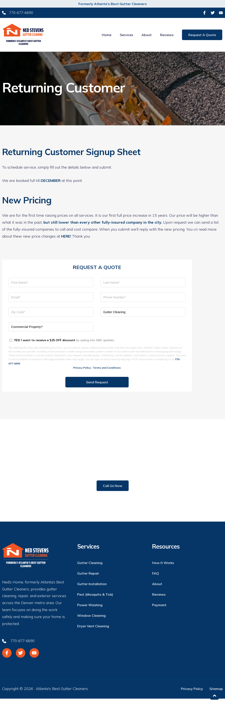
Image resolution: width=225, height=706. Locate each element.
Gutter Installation (92, 590)
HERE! (66, 241)
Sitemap (216, 696)
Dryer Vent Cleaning (93, 632)
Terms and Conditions (107, 374)
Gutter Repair (88, 580)
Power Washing (89, 611)
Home (107, 38)
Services (127, 38)
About (147, 38)
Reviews (167, 38)
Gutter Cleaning (89, 569)
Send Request (97, 389)
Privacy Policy (82, 374)
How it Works (163, 569)
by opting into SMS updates (64, 346)
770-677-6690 (97, 477)
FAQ (155, 580)
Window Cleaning (91, 622)
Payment (159, 611)
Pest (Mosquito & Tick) (95, 601)
